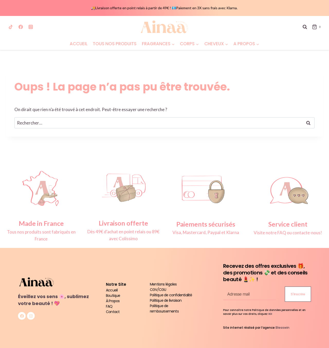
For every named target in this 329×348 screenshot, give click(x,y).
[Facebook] (20, 27)
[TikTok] (10, 27)
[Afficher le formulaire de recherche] (304, 27)
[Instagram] (30, 27)
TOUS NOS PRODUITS (114, 44)
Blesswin (282, 327)
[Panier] (317, 27)
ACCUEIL (79, 44)
